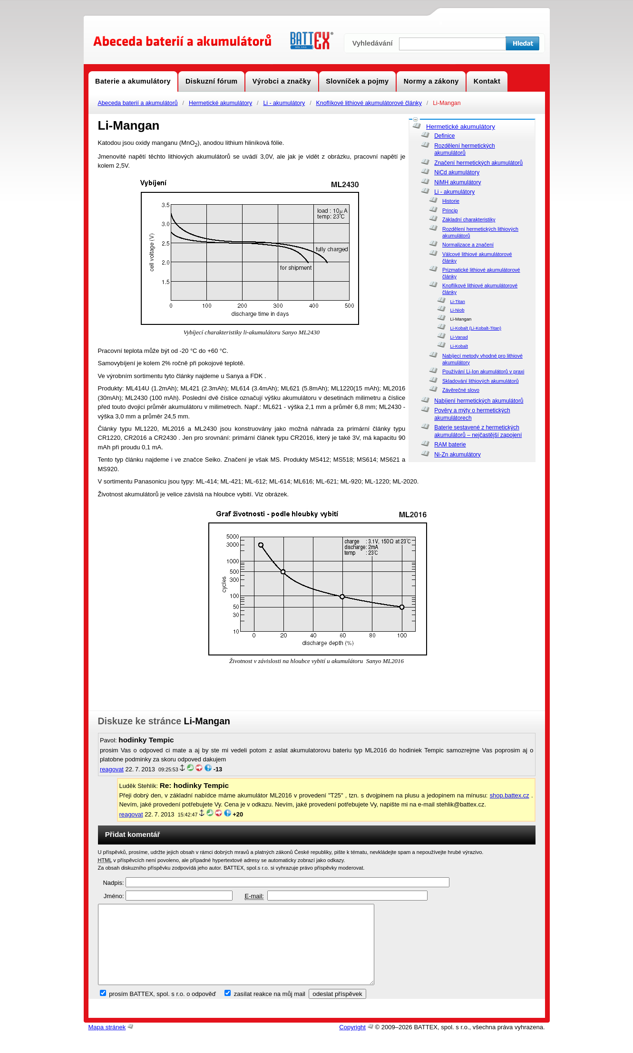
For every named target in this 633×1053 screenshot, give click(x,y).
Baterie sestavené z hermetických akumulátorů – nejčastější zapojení (478, 431)
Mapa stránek (107, 1043)
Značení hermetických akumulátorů (478, 163)
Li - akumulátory (284, 103)
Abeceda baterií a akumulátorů (138, 103)
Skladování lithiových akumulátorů (480, 381)
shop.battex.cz (509, 795)
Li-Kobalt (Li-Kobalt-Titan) (475, 328)
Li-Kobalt (458, 346)
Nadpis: (113, 882)
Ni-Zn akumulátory (457, 454)
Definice (444, 136)
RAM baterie (450, 444)
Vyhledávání (372, 43)
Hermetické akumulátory (220, 103)
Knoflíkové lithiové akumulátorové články (369, 103)
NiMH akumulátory (457, 182)
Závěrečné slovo (460, 390)
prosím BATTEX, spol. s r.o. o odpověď (162, 1010)
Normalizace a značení (468, 244)
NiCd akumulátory (456, 172)
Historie (450, 201)
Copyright (352, 1043)
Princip (450, 210)
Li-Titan (457, 301)
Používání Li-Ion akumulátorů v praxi (483, 371)
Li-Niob (457, 310)
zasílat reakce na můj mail (269, 1010)
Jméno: (114, 896)
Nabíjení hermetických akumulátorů (478, 401)
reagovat (112, 769)
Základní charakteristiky (469, 219)
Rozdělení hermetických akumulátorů (464, 149)
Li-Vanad (458, 337)
